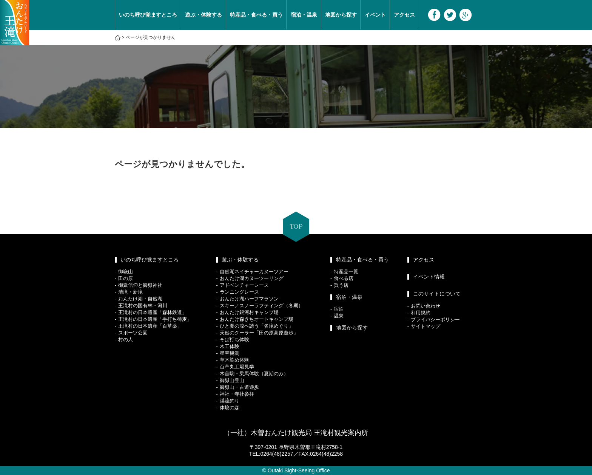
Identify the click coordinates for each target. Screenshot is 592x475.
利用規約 (420, 313)
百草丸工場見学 (237, 367)
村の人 (125, 339)
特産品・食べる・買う (256, 15)
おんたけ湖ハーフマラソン (249, 299)
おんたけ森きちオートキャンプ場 (256, 319)
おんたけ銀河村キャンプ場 (249, 312)
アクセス (404, 15)
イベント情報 (429, 277)
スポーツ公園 (133, 333)
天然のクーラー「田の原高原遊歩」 (259, 333)
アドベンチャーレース (244, 285)
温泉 (339, 316)
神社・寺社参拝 (237, 394)
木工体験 (229, 346)
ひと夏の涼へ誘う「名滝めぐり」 (256, 326)
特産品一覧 (346, 271)
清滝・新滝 (130, 292)
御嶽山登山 (232, 380)
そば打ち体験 (234, 339)
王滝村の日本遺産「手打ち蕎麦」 (155, 319)
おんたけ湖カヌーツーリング (252, 278)
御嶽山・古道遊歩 (239, 387)
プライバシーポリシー (435, 319)
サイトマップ (425, 326)
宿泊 (339, 309)
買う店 (341, 285)
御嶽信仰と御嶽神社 (140, 285)
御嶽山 (125, 271)
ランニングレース (239, 292)
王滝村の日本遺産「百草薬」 (150, 326)
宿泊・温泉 (304, 15)
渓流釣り (229, 401)
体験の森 (229, 407)
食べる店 (343, 278)
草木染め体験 (234, 360)
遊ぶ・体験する (203, 15)
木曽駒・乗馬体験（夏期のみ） (254, 373)
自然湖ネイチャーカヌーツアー (254, 271)
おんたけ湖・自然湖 (140, 299)
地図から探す (341, 15)
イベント (375, 15)
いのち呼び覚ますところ (148, 15)
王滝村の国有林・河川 (142, 305)
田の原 (125, 278)
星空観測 (229, 353)
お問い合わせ (425, 306)
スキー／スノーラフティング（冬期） (261, 305)
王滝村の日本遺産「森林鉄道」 (152, 312)
